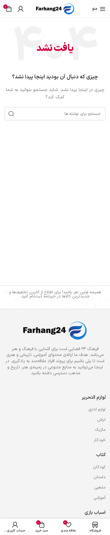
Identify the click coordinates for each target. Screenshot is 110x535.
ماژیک (100, 430)
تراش (101, 420)
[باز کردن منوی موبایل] (99, 9)
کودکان (99, 467)
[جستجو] (55, 113)
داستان (100, 477)
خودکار (100, 440)
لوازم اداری (97, 409)
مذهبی (100, 487)
